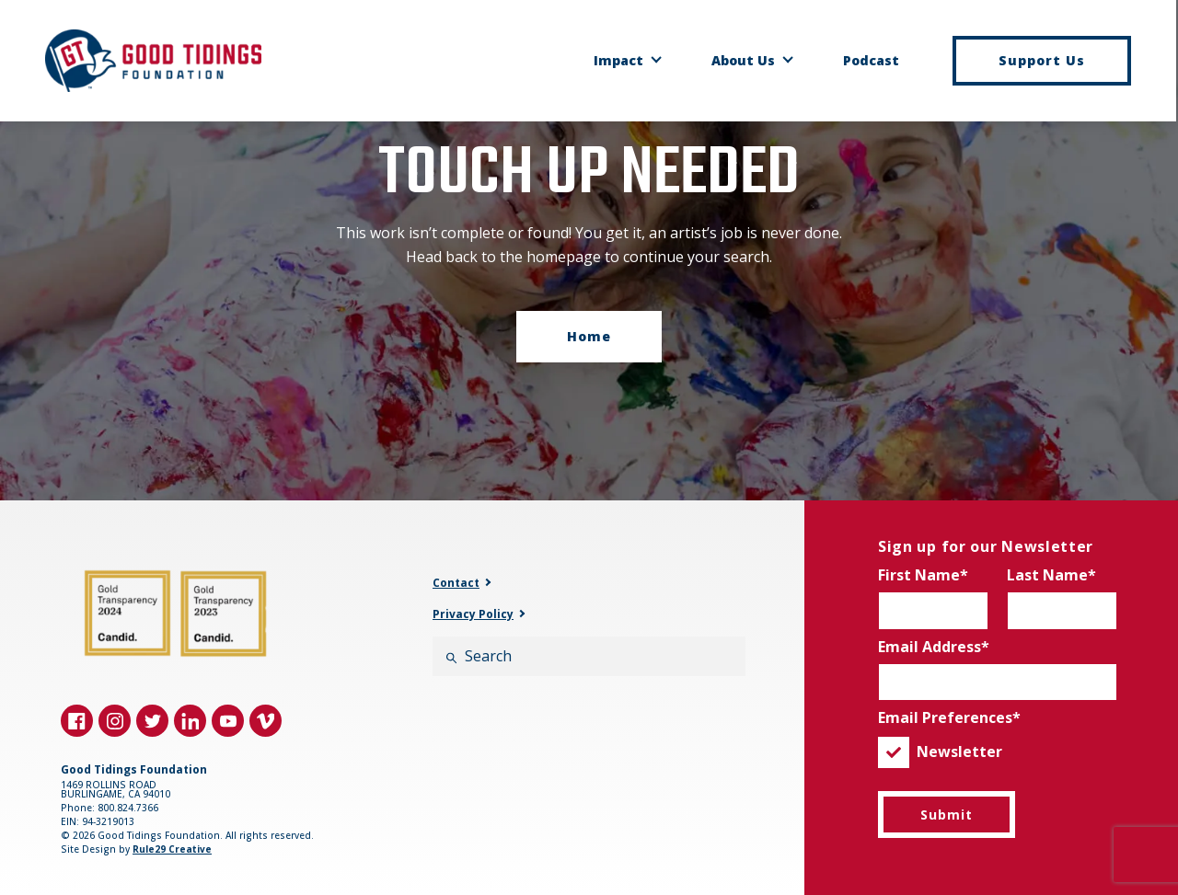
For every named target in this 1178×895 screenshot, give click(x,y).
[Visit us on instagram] (114, 721)
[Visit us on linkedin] (190, 721)
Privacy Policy (473, 614)
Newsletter (940, 752)
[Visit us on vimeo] (265, 721)
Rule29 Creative (172, 849)
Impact (619, 60)
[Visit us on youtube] (228, 721)
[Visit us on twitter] (152, 721)
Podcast (872, 60)
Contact (456, 583)
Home (589, 336)
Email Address (929, 646)
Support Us (1042, 60)
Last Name (1047, 575)
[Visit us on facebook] (77, 721)
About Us (744, 60)
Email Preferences (945, 717)
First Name (919, 575)
